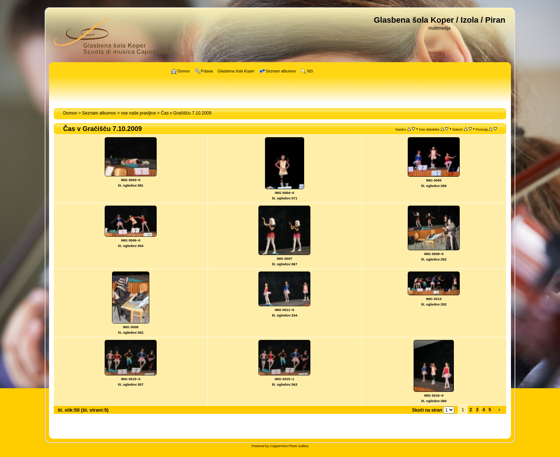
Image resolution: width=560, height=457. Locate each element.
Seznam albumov (99, 113)
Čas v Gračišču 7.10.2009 (186, 113)
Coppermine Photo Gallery (289, 446)
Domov (70, 113)
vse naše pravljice (138, 113)
